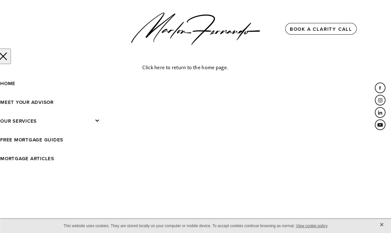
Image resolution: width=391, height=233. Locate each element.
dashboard (82, 99)
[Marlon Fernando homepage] (195, 29)
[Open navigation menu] (80, 29)
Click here (153, 67)
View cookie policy (312, 226)
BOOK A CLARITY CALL (321, 29)
